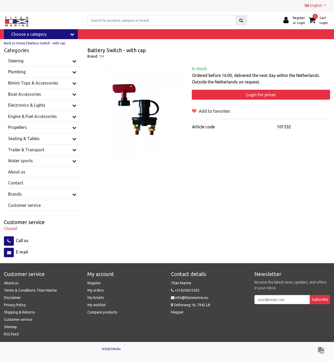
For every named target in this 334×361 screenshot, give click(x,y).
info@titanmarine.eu (189, 298)
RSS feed (11, 334)
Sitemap (10, 327)
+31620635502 (185, 290)
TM (101, 56)
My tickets (95, 298)
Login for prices (261, 94)
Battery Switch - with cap (46, 43)
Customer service (18, 319)
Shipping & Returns (19, 312)
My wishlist (96, 305)
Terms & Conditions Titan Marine (30, 290)
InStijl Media (111, 349)
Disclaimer (12, 298)
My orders (95, 290)
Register (94, 283)
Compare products (102, 312)
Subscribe (320, 299)
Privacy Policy (15, 305)
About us (11, 283)
